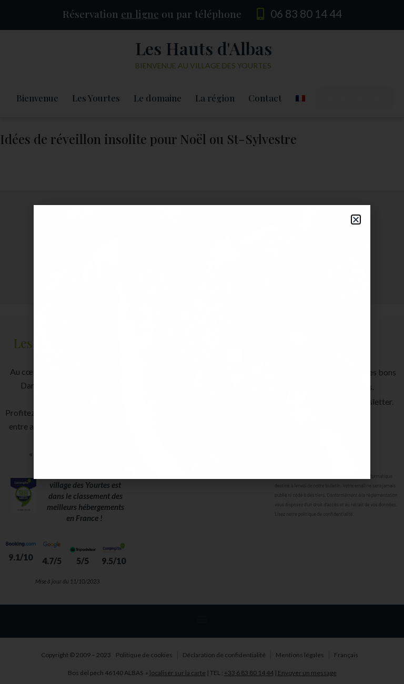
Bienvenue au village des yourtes (203, 65)
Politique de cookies (144, 655)
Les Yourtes (96, 98)
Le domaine (157, 98)
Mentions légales (300, 655)
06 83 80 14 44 (306, 13)
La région (215, 98)
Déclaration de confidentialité (224, 655)
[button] (201, 373)
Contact (265, 98)
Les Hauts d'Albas (203, 48)
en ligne (140, 14)
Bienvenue (37, 98)
